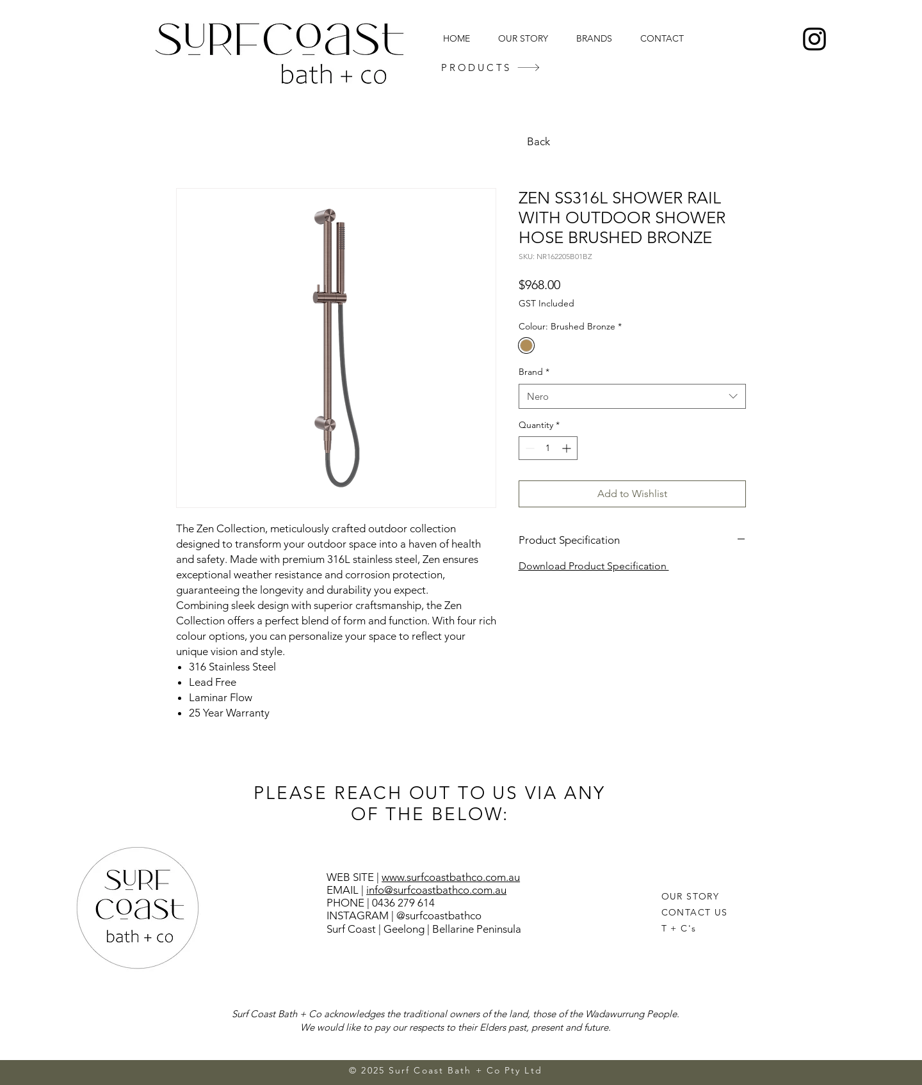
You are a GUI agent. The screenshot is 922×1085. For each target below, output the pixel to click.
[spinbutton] (548, 448)
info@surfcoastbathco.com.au (436, 889)
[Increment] (568, 448)
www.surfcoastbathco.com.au (451, 877)
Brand (534, 371)
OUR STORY (690, 896)
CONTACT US (694, 912)
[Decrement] (529, 448)
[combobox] (632, 396)
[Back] (540, 141)
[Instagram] (814, 39)
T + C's (679, 928)
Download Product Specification (594, 566)
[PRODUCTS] (490, 67)
